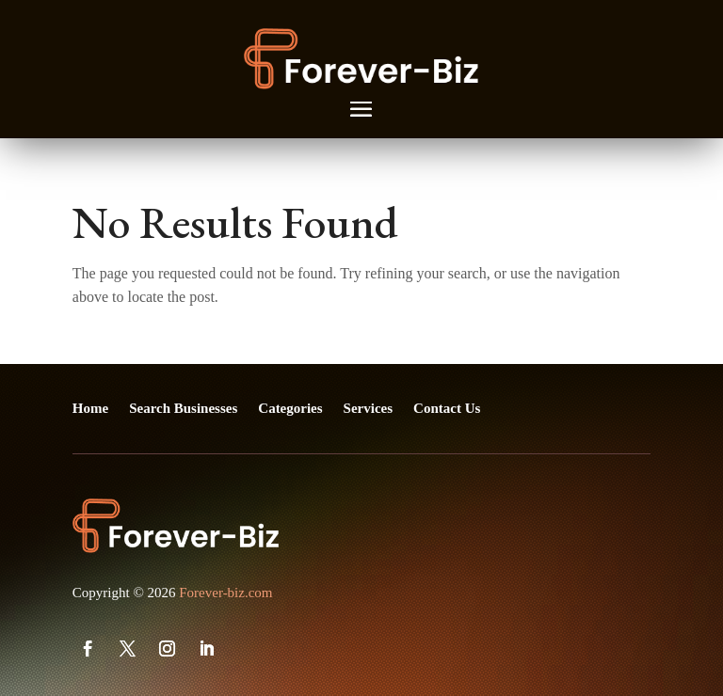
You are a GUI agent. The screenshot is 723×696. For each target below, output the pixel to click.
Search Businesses (183, 408)
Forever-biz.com (225, 592)
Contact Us (446, 408)
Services (368, 408)
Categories (290, 408)
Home (90, 408)
